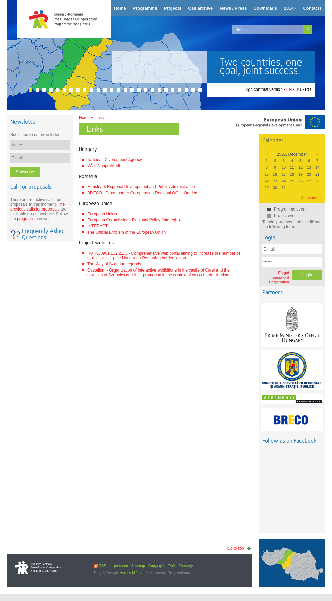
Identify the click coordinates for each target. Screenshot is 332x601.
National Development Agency (114, 159)
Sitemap (138, 566)
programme (27, 218)
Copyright (156, 566)
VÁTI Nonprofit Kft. (104, 165)
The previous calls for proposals (37, 207)
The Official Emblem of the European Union (126, 232)
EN (289, 89)
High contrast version (263, 89)
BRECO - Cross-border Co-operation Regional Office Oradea (142, 193)
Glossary (185, 566)
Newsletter (23, 122)
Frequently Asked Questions (43, 234)
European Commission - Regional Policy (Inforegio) (133, 220)
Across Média (131, 572)
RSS (100, 566)
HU (298, 89)
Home (84, 117)
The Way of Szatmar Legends (114, 264)
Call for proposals (30, 187)
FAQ (171, 566)
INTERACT (97, 226)
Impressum (118, 566)
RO (308, 89)
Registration (279, 282)
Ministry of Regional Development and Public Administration (141, 186)
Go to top (235, 548)
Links (99, 117)
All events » (311, 197)
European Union (102, 214)
